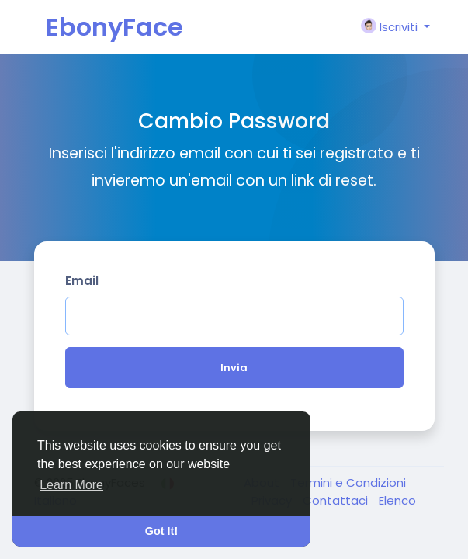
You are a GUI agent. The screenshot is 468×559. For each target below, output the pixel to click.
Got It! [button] (161, 531)
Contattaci (337, 500)
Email (82, 281)
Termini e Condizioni (348, 482)
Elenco (397, 500)
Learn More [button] (71, 484)
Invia (234, 367)
